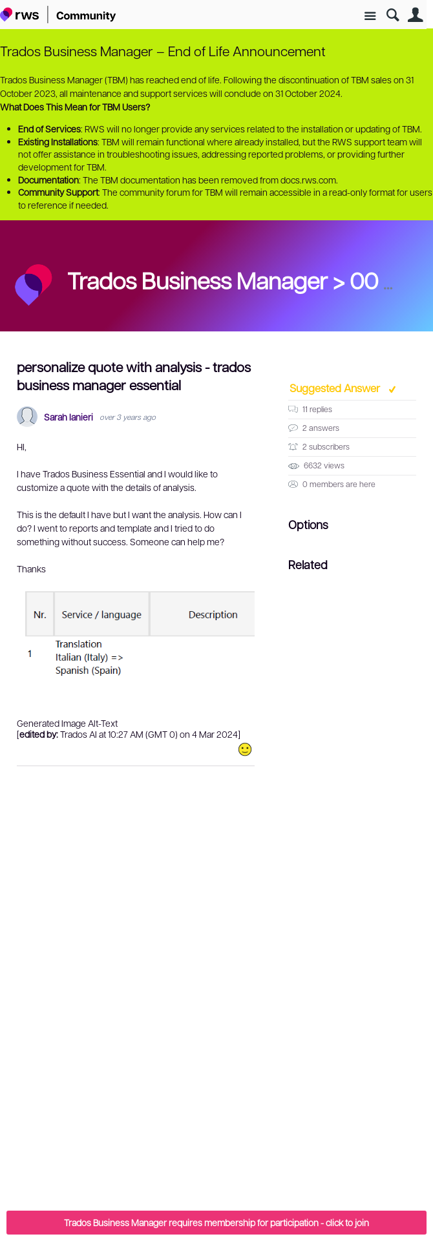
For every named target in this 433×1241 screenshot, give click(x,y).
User (415, 15)
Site (370, 16)
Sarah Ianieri (68, 417)
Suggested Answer (336, 388)
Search (392, 15)
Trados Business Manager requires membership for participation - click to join (216, 1222)
